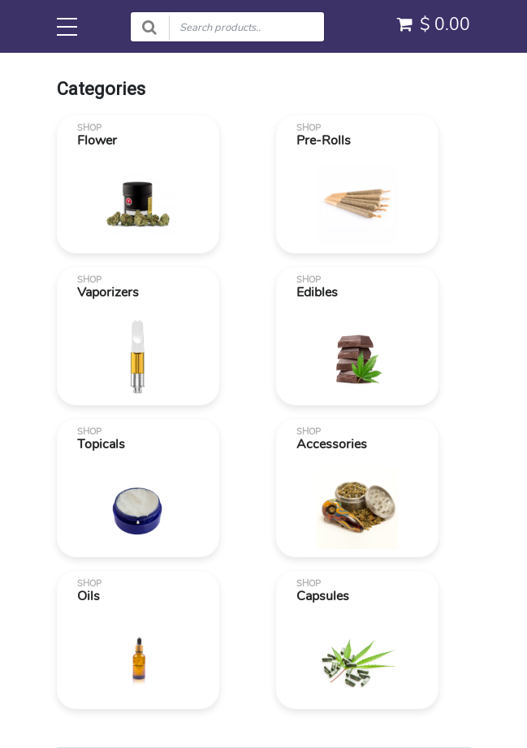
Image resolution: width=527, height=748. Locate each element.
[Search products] (227, 26)
